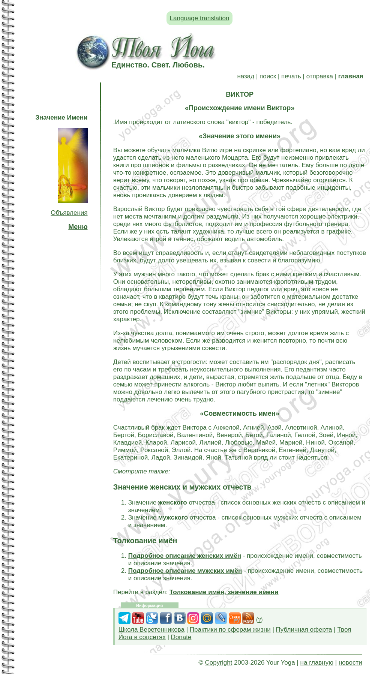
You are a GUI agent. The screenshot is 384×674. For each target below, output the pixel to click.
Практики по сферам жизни (230, 629)
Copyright (218, 662)
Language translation (200, 18)
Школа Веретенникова (151, 629)
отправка (319, 76)
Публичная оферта (304, 629)
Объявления (69, 212)
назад (245, 76)
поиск (268, 76)
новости (350, 662)
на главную (316, 662)
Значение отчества (171, 502)
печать (291, 76)
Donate (181, 637)
